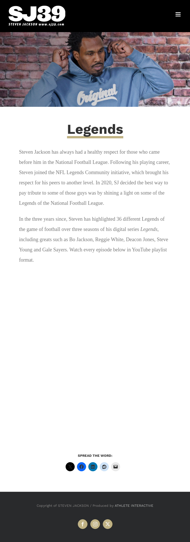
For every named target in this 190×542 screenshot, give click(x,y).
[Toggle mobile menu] (178, 14)
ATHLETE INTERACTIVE (134, 506)
